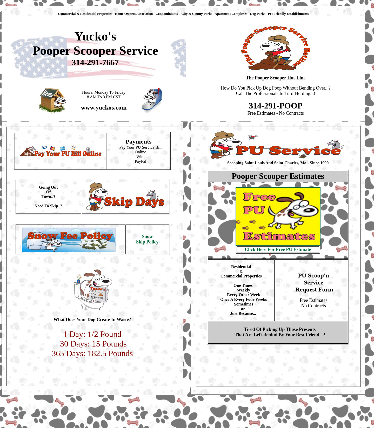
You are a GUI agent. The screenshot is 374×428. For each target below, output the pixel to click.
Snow (147, 236)
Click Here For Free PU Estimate (278, 249)
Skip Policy (147, 241)
